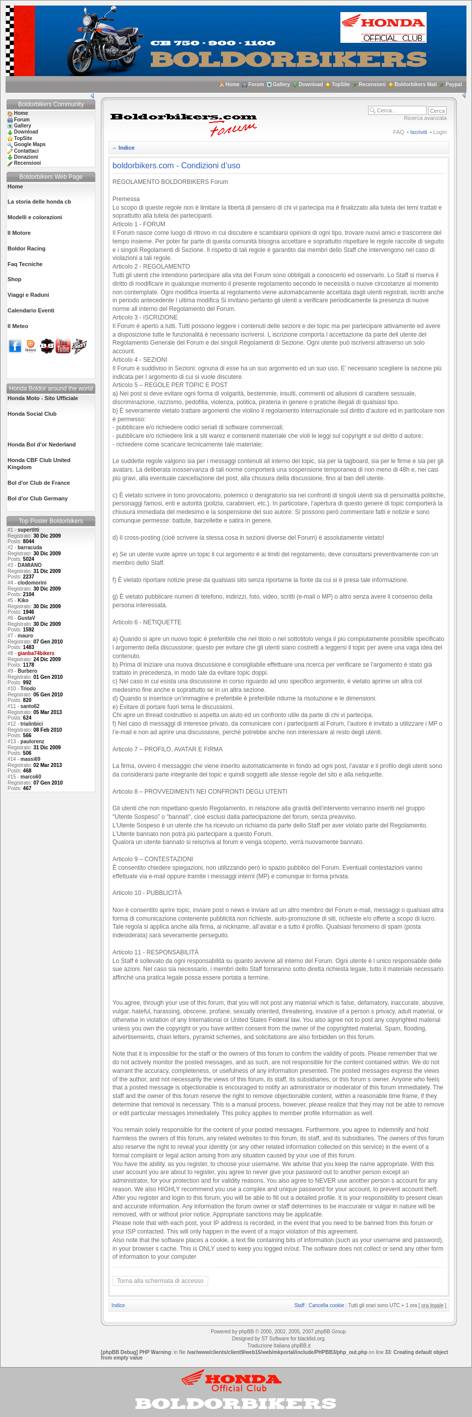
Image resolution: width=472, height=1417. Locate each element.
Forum (256, 84)
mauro (25, 635)
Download (311, 84)
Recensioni (372, 84)
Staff (299, 1305)
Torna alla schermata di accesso (160, 1280)
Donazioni (26, 157)
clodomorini (32, 583)
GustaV (26, 618)
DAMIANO (30, 565)
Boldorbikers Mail (415, 84)
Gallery (281, 84)
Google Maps (30, 144)
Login (440, 132)
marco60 (31, 777)
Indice (127, 148)
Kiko (23, 600)
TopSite (341, 84)
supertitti (28, 530)
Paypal (454, 84)
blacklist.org (311, 1338)
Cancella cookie (326, 1305)
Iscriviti (419, 132)
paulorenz (32, 741)
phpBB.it (301, 1345)
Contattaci (26, 151)
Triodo (28, 688)
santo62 (30, 706)
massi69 (30, 759)
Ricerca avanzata (425, 118)
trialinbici (32, 724)
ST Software (275, 1338)
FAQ (398, 132)
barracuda (30, 547)
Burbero (27, 671)
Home (232, 84)
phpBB (246, 1331)
